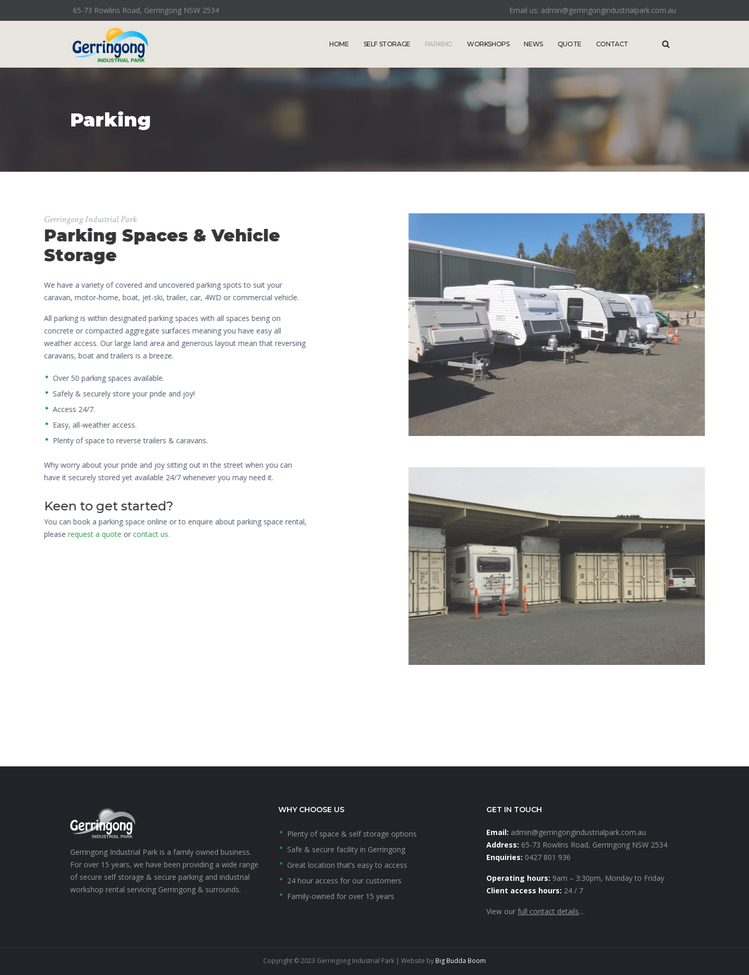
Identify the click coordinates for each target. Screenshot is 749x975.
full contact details (548, 911)
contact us (25, 534)
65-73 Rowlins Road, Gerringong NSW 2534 (594, 845)
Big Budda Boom (460, 960)
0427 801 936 (548, 857)
